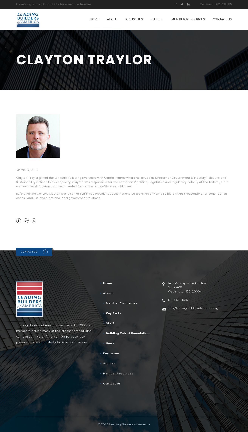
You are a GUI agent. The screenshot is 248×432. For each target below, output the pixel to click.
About (112, 19)
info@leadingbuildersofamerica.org (193, 308)
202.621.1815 (224, 4)
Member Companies (121, 303)
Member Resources (188, 19)
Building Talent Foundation (127, 333)
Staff (110, 323)
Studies (157, 19)
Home (95, 19)
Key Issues (134, 19)
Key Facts (113, 313)
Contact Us (222, 19)
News (110, 343)
